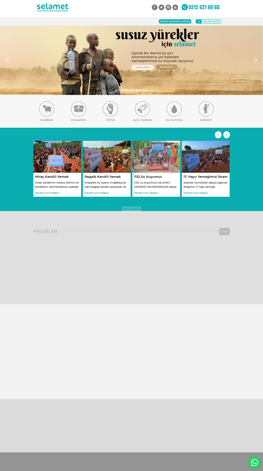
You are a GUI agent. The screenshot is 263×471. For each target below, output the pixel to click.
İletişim (131, 21)
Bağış (93, 21)
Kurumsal (59, 21)
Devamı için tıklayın (47, 192)
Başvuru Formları (112, 21)
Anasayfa (43, 21)
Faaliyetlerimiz (77, 21)
